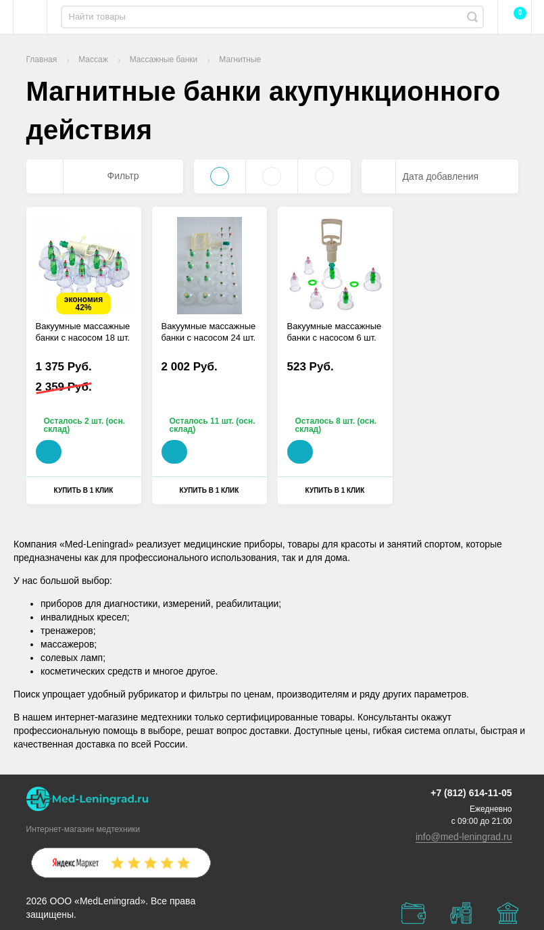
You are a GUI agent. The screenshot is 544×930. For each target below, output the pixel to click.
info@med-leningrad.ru (464, 836)
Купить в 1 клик (84, 490)
